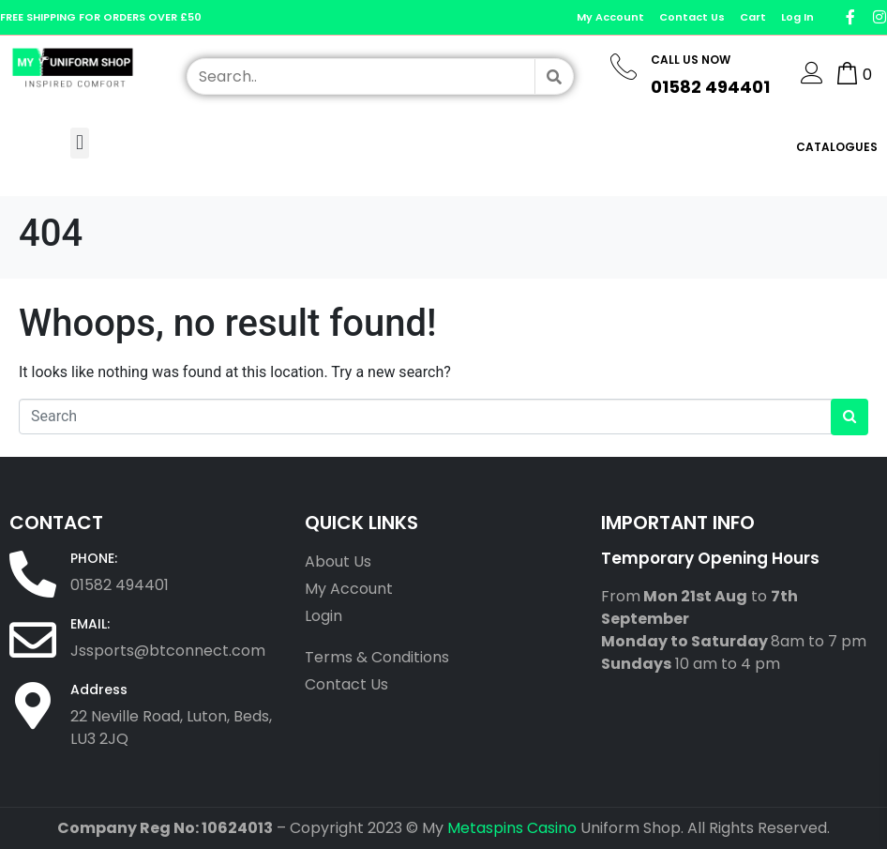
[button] (79, 143)
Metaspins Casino (512, 828)
